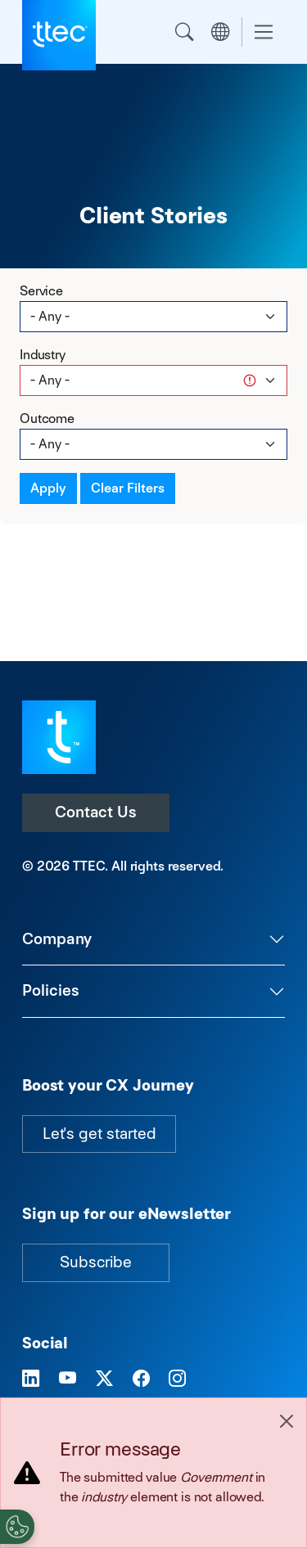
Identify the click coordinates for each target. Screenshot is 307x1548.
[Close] (286, 1421)
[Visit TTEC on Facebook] (141, 1379)
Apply (48, 488)
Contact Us (96, 812)
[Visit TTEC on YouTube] (67, 1379)
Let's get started (99, 1133)
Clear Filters (128, 488)
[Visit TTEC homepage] (59, 736)
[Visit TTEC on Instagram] (177, 1379)
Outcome (47, 418)
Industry (42, 354)
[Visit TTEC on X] (104, 1379)
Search (184, 32)
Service (41, 290)
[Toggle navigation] (264, 32)
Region (220, 32)
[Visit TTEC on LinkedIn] (30, 1379)
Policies (50, 990)
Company (57, 939)
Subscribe (96, 1262)
